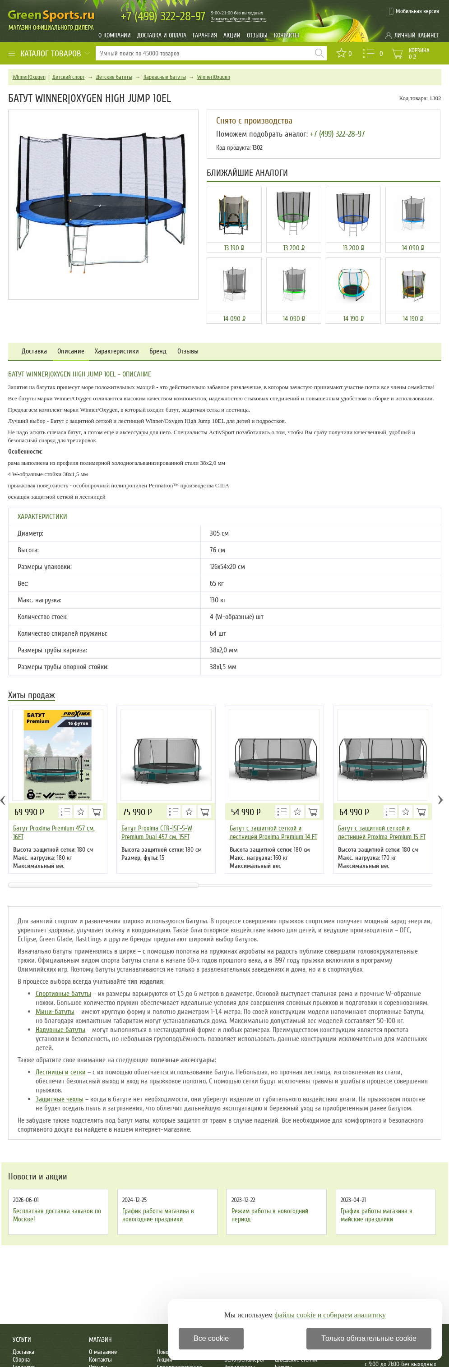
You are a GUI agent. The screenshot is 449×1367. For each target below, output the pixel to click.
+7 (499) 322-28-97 (337, 134)
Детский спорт (68, 77)
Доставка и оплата (161, 35)
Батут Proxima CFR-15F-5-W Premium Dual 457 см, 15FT (156, 832)
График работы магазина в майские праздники (376, 1215)
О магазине (103, 1352)
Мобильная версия (417, 11)
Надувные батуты (60, 1029)
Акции (232, 35)
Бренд (158, 351)
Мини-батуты (55, 1011)
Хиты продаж (31, 696)
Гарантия (205, 35)
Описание (70, 351)
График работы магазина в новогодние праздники (158, 1215)
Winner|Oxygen (29, 77)
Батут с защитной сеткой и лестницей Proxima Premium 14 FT (273, 832)
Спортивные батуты (63, 993)
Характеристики (117, 351)
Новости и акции (37, 1176)
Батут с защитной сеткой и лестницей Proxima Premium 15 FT (382, 832)
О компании (114, 35)
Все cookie (211, 1338)
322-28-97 (163, 16)
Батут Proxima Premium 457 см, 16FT (54, 832)
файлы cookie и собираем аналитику (330, 1315)
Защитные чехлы (59, 1099)
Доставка (34, 351)
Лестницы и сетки (61, 1072)
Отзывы (257, 35)
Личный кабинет (416, 35)
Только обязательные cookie (369, 1338)
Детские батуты (114, 77)
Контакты (286, 35)
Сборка (21, 1359)
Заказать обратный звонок (238, 18)
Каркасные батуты (164, 77)
